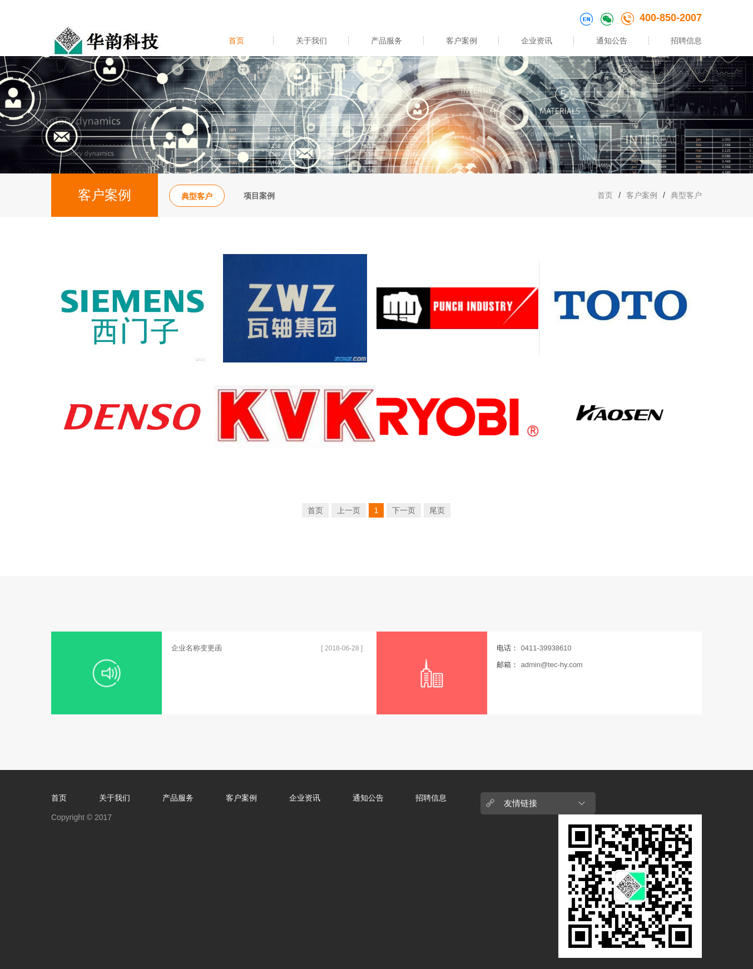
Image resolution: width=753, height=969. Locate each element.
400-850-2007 (661, 17)
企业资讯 (536, 40)
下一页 (403, 510)
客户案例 (461, 40)
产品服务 (386, 40)
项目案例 (259, 195)
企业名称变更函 (196, 648)
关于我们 (311, 40)
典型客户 (196, 196)
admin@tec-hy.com (551, 664)
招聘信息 (686, 40)
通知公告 (611, 40)
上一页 (348, 510)
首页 (236, 40)
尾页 (437, 510)
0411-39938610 (546, 648)
